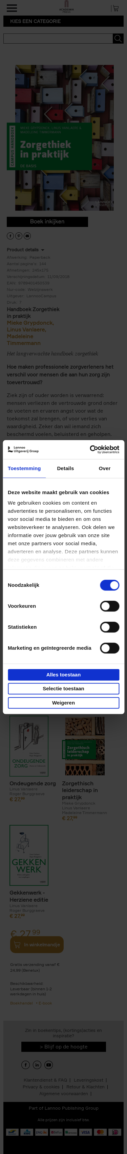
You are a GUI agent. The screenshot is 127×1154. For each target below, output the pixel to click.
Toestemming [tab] (24, 468)
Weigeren (63, 703)
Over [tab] (105, 468)
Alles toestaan (63, 674)
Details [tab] (65, 468)
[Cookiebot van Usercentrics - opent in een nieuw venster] (90, 449)
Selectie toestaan (63, 688)
